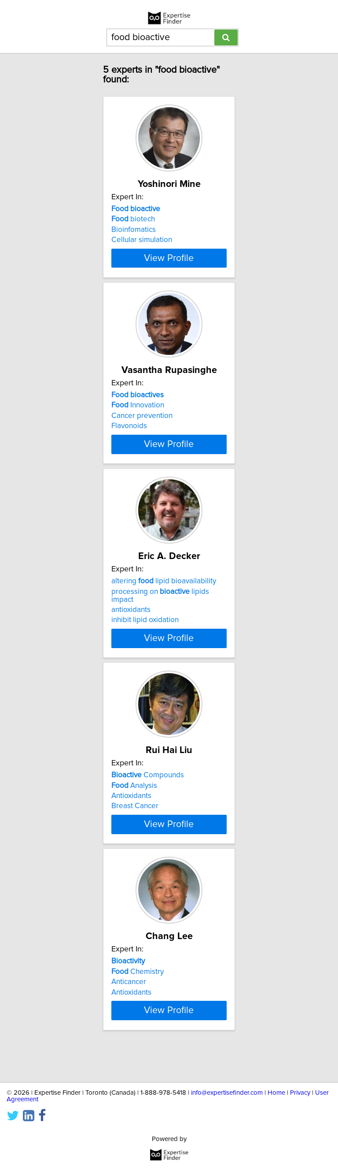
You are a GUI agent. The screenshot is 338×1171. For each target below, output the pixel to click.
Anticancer (128, 1006)
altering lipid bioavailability (163, 597)
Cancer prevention (142, 424)
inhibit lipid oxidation (145, 636)
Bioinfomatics (133, 230)
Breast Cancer (134, 822)
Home (276, 1092)
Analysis (134, 801)
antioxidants (131, 626)
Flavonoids (129, 434)
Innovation (137, 413)
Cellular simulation (141, 240)
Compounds (147, 791)
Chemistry (137, 995)
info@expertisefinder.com (227, 1092)
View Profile (169, 266)
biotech (133, 219)
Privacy (300, 1092)
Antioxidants (131, 812)
